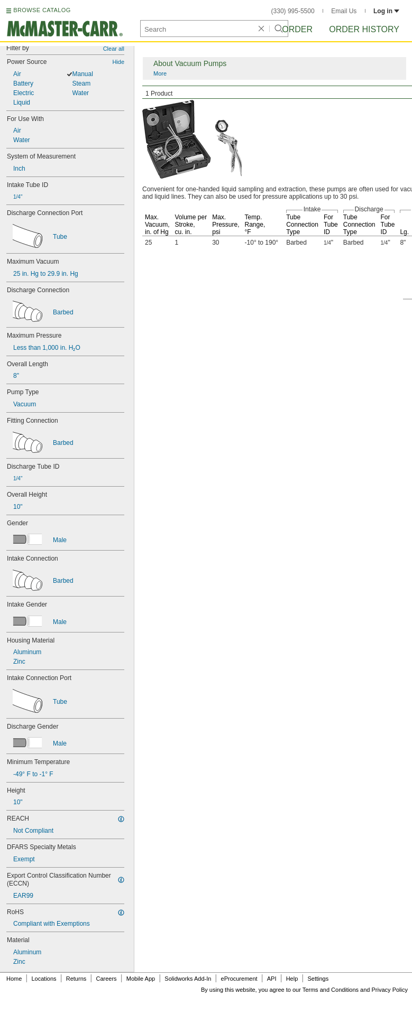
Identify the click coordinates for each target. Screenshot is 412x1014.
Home (14, 978)
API (272, 978)
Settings (317, 978)
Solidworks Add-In (187, 978)
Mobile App (140, 978)
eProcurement (239, 978)
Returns (76, 978)
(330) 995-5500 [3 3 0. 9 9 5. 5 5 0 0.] (293, 11)
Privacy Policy (390, 990)
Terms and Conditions (331, 990)
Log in (386, 11)
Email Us (343, 11)
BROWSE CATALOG (41, 10)
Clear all (113, 48)
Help (292, 978)
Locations (44, 978)
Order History (364, 29)
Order (297, 29)
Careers (106, 978)
